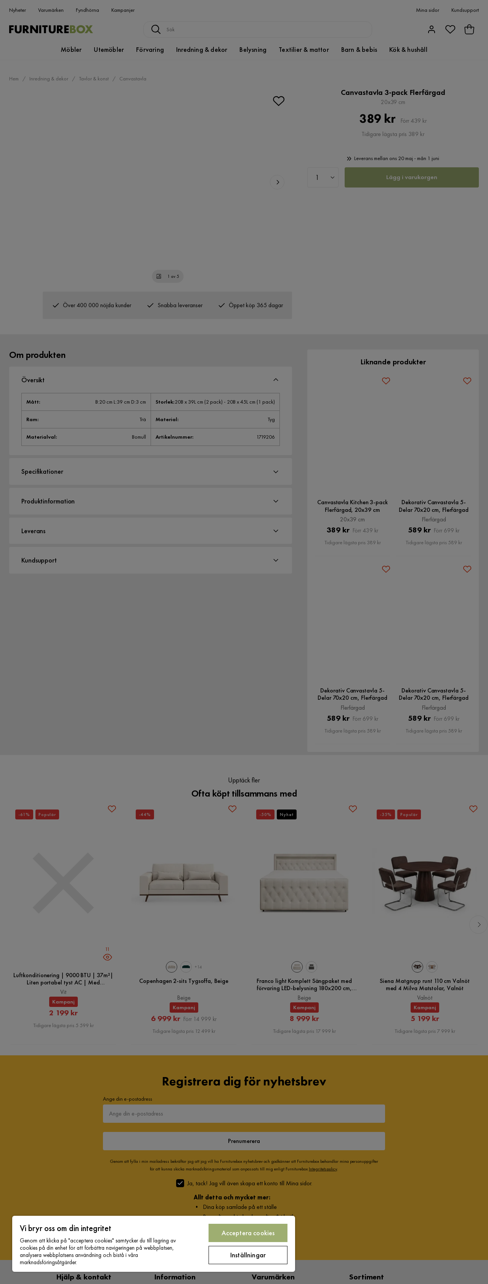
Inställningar (248, 1254)
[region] (153, 1244)
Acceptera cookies (248, 1232)
